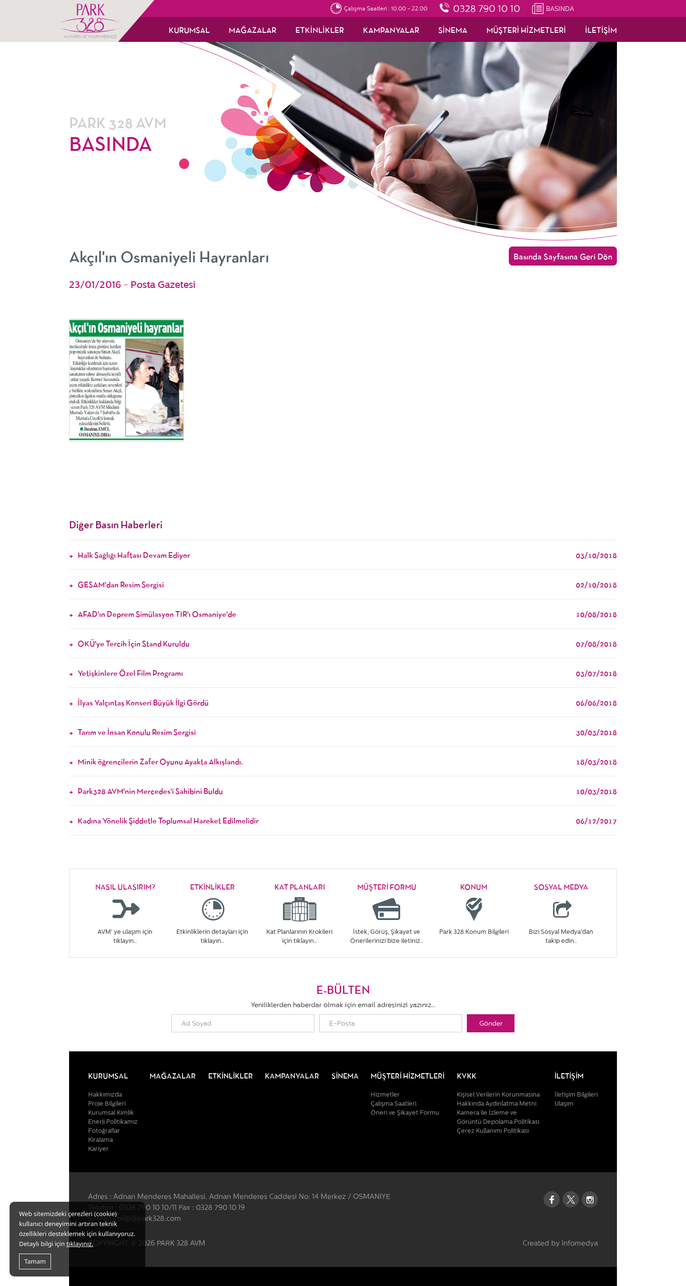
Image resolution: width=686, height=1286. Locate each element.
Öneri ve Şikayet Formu (405, 1112)
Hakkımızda (105, 1094)
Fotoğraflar (104, 1130)
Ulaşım (564, 1103)
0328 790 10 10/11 (148, 1207)
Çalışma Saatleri (393, 1103)
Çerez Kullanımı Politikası (493, 1130)
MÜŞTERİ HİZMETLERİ (526, 29)
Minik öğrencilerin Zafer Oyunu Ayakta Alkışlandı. (347, 761)
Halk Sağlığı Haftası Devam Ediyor (347, 554)
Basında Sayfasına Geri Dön (563, 255)
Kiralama (100, 1139)
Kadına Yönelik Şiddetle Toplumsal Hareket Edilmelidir (347, 820)
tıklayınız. (79, 1243)
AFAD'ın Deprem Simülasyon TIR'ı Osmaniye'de (347, 613)
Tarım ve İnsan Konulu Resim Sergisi (347, 731)
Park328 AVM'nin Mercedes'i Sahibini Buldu (347, 790)
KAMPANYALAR (391, 29)
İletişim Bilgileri (576, 1094)
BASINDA (560, 8)
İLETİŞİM (601, 29)
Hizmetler (385, 1094)
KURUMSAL (189, 29)
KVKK (466, 1075)
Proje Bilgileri (107, 1103)
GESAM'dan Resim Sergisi (347, 584)
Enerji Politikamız (113, 1121)
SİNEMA (452, 29)
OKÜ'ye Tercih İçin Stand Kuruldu (347, 643)
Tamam (35, 1261)
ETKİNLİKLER (319, 29)
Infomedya (580, 1243)
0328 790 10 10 (486, 8)
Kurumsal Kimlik (111, 1112)
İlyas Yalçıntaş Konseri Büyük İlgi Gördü (347, 702)
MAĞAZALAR (252, 29)
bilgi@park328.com (149, 1218)
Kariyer (98, 1148)
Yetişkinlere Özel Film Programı (347, 672)
